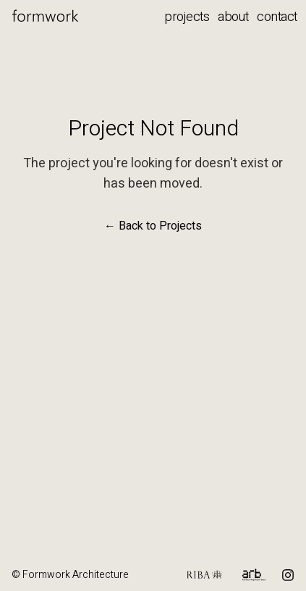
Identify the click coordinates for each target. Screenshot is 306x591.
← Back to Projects (153, 226)
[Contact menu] (281, 17)
